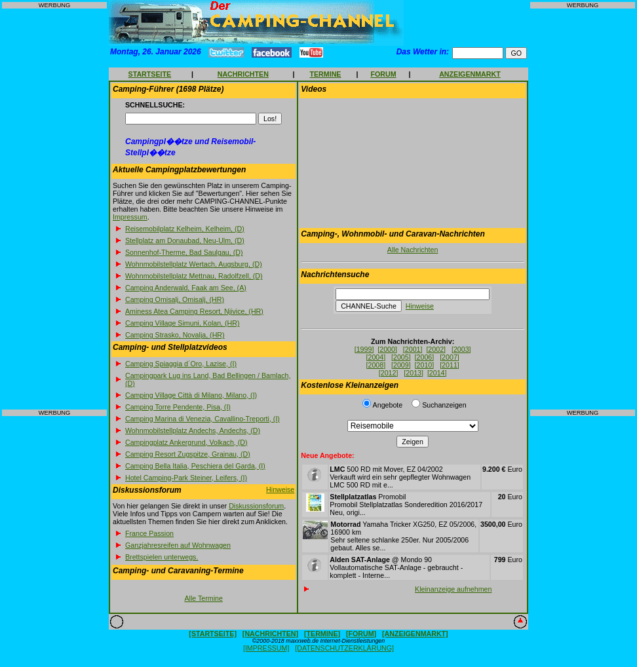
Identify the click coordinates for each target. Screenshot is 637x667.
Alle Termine (203, 598)
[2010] (424, 365)
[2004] (376, 357)
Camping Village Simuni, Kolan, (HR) (182, 323)
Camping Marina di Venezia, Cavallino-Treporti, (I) (202, 419)
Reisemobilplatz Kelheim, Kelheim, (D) (184, 229)
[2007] (449, 357)
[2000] (387, 349)
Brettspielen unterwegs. (161, 557)
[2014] (437, 373)
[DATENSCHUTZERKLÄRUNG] (344, 648)
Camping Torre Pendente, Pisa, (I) (178, 407)
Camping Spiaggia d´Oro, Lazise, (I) (181, 364)
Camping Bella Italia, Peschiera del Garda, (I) (195, 466)
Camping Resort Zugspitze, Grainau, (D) (187, 454)
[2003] (461, 349)
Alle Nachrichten (412, 250)
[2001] (413, 349)
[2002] (436, 349)
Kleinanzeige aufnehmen (453, 589)
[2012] (388, 373)
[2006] (424, 357)
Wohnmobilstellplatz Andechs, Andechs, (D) (192, 430)
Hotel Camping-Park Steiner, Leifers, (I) (186, 478)
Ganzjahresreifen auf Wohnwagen (178, 545)
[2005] (401, 357)
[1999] (364, 349)
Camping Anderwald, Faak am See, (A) (185, 288)
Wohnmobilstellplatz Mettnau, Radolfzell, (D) (193, 276)
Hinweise (280, 489)
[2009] (401, 365)
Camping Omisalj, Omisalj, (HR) (174, 299)
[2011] (449, 365)
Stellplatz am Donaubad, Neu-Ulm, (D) (184, 240)
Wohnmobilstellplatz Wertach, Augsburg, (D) (193, 264)
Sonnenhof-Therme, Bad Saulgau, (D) (183, 252)
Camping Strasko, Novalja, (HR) (175, 335)
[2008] (376, 365)
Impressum (130, 217)
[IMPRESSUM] (266, 648)
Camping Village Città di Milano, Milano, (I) (191, 395)
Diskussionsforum (256, 506)
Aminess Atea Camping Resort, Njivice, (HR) (194, 311)
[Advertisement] (54, 209)
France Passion (149, 533)
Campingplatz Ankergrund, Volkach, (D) (186, 442)
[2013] (413, 373)
